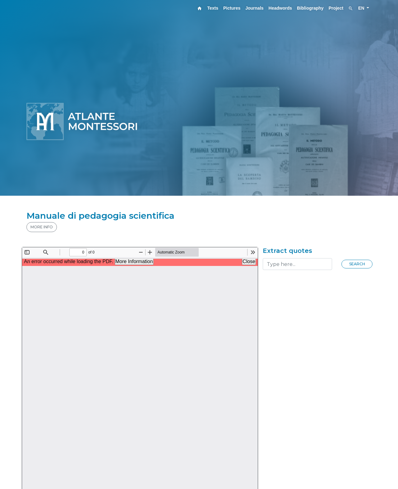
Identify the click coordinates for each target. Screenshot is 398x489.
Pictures (231, 8)
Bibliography (310, 8)
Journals (254, 8)
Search (357, 264)
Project (336, 8)
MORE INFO (41, 227)
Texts (212, 8)
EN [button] (361, 8)
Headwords (280, 8)
